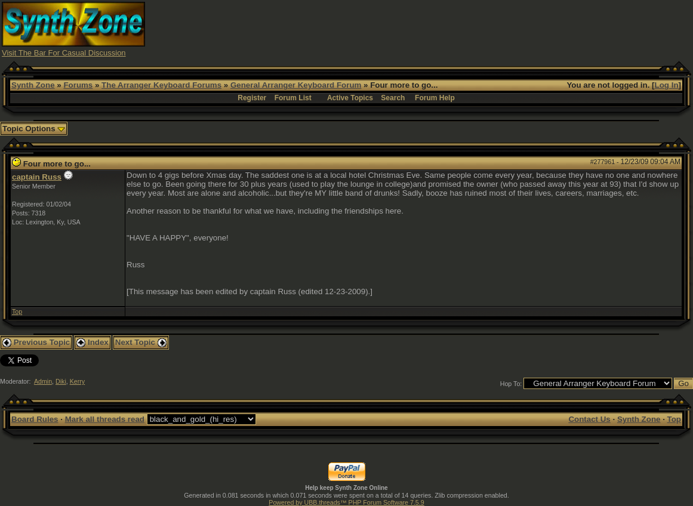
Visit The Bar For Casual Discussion (64, 52)
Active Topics (350, 98)
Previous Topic (36, 342)
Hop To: (511, 383)
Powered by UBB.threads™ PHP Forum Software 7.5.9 (346, 502)
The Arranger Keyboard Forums (161, 85)
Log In (667, 85)
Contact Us (589, 419)
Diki (61, 381)
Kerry (77, 381)
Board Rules (34, 419)
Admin (43, 381)
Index (92, 342)
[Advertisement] (474, 28)
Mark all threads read (104, 419)
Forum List (293, 98)
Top (17, 311)
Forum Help (435, 98)
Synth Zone (33, 85)
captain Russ (36, 176)
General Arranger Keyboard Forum (295, 85)
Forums (78, 85)
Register (252, 98)
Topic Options (33, 128)
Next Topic (141, 342)
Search (393, 98)
